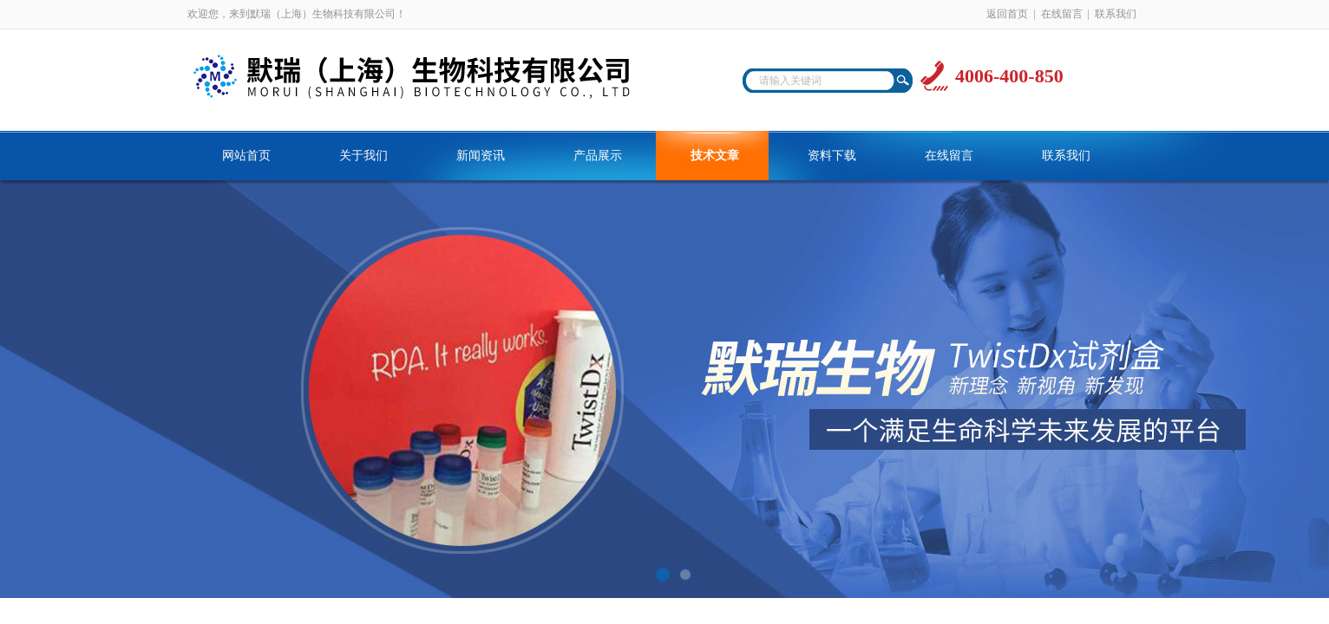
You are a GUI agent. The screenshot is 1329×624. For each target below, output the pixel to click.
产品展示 (597, 155)
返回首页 (1007, 14)
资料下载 (832, 155)
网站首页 (246, 155)
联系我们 (1115, 14)
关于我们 (363, 155)
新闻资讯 (480, 155)
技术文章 (715, 155)
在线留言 (1062, 14)
